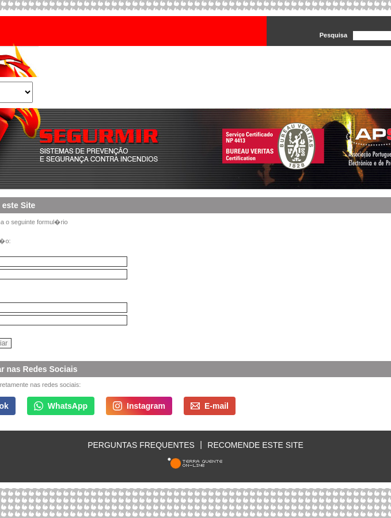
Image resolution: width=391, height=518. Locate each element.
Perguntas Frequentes (141, 444)
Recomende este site (255, 444)
